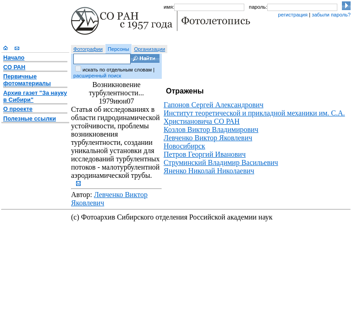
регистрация (293, 14)
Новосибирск (184, 146)
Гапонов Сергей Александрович (214, 105)
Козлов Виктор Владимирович (211, 129)
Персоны (118, 49)
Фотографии (88, 49)
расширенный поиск (97, 75)
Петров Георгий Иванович (205, 154)
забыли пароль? (331, 14)
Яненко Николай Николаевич (209, 171)
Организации (149, 49)
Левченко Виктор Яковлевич (208, 138)
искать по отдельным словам (117, 69)
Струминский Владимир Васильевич (221, 162)
